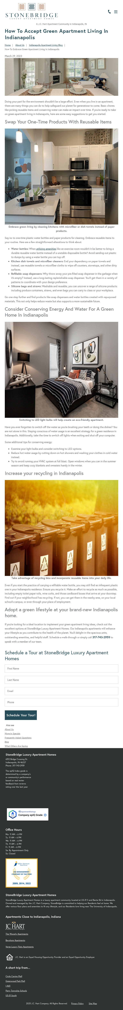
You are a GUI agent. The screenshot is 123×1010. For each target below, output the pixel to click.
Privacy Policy (77, 1003)
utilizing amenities (46, 248)
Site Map (93, 1003)
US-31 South (11, 995)
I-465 (8, 986)
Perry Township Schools (16, 990)
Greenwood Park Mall (15, 981)
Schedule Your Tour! (20, 715)
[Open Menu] (115, 12)
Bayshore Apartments (15, 940)
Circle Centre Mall (14, 976)
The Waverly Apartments (17, 934)
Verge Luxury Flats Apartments (20, 946)
